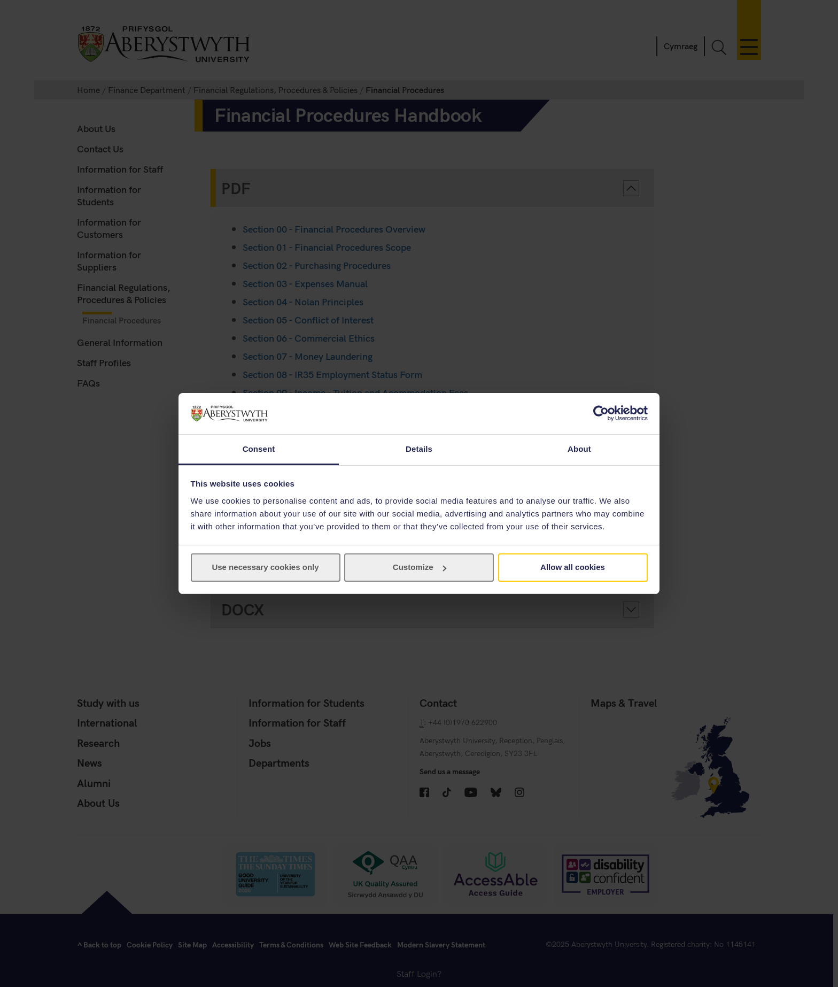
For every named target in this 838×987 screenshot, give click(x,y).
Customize (419, 567)
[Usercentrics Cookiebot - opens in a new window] (601, 413)
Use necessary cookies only (265, 567)
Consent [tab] (259, 448)
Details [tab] (419, 448)
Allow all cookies (572, 567)
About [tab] (579, 448)
